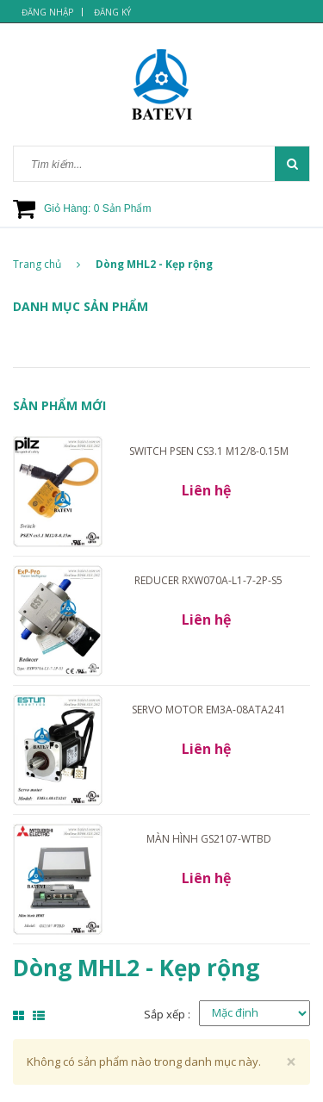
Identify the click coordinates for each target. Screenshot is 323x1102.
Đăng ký (112, 12)
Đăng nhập (47, 12)
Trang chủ (46, 264)
